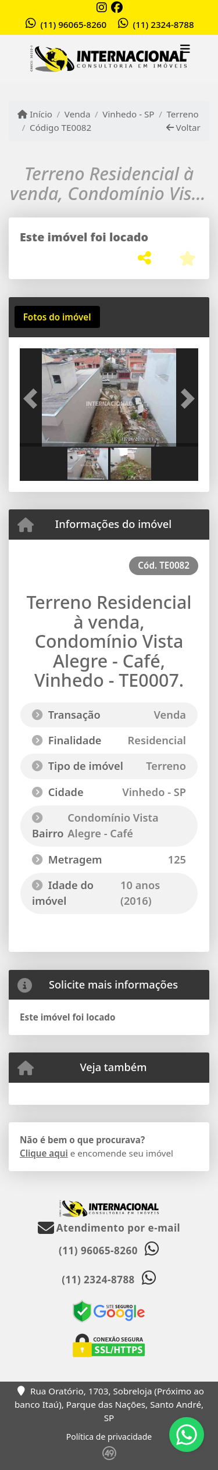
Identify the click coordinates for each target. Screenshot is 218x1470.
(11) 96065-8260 (73, 24)
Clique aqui (44, 1153)
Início (34, 114)
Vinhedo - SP (128, 114)
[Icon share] (101, 7)
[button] (33, 398)
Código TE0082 (60, 127)
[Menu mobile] (109, 59)
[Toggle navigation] (185, 51)
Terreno (182, 114)
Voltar (183, 127)
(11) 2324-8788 (163, 24)
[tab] (57, 317)
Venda (78, 114)
